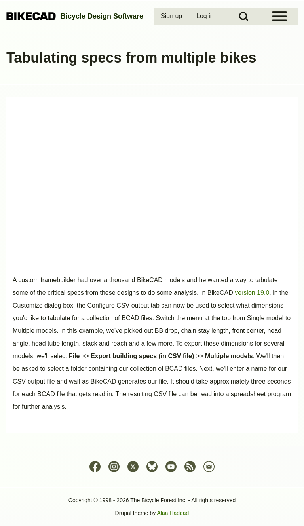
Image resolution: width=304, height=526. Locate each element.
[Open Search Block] (243, 16)
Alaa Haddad (173, 513)
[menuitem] (172, 16)
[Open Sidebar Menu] (279, 16)
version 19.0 (252, 292)
